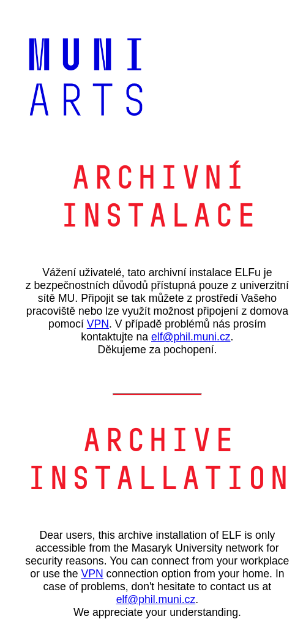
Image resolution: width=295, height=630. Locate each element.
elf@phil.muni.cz (191, 337)
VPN (98, 324)
